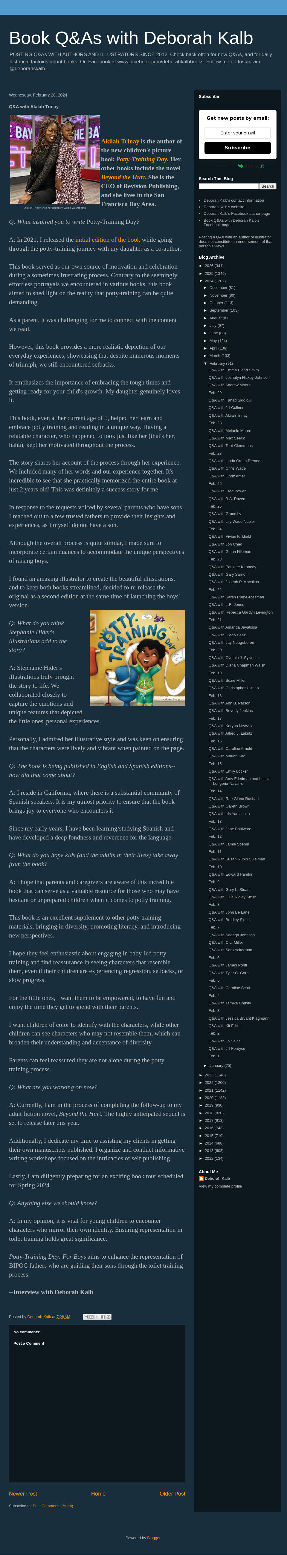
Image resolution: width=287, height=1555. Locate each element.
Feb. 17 (215, 718)
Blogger (153, 1538)
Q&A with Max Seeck (226, 438)
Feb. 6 (213, 957)
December (219, 287)
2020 (210, 1098)
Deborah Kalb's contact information (234, 200)
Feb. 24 (215, 529)
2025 (210, 273)
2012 (210, 1158)
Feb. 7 (213, 927)
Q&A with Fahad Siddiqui (229, 400)
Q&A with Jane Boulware (229, 829)
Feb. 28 (215, 423)
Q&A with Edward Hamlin (230, 874)
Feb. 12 (215, 836)
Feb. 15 (215, 764)
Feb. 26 (215, 483)
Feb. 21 (215, 620)
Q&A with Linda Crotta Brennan (235, 461)
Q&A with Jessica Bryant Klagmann (238, 1018)
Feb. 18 (215, 695)
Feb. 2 (213, 1033)
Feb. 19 (215, 673)
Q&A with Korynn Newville (230, 726)
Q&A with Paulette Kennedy (232, 567)
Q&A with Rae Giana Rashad (233, 798)
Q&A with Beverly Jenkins (230, 710)
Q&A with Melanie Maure (229, 430)
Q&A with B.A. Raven (226, 499)
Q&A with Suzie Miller (226, 680)
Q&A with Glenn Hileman (229, 551)
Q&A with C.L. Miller (225, 942)
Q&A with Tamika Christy (229, 1003)
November (219, 295)
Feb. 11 (215, 851)
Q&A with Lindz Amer (226, 476)
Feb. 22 (215, 589)
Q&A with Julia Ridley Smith (232, 897)
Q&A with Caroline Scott (229, 988)
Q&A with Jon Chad (225, 544)
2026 (210, 265)
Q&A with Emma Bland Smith (233, 370)
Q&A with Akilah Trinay (228, 415)
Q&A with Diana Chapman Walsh (236, 665)
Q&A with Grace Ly (224, 513)
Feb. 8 (213, 904)
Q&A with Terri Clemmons (230, 445)
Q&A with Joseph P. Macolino (233, 582)
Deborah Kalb (217, 1178)
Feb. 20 (215, 650)
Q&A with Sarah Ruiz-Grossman (236, 597)
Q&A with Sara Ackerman (230, 950)
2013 (210, 1150)
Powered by (237, 165)
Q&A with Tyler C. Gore (228, 973)
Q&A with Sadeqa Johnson (231, 935)
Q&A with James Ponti (227, 965)
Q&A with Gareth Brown (228, 806)
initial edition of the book (107, 239)
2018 (210, 1113)
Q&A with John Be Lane (228, 912)
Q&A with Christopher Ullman (233, 688)
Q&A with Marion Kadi (227, 756)
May (214, 340)
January (217, 1065)
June (214, 333)
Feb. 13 (215, 821)
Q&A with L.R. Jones (226, 604)
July (214, 325)
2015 (210, 1135)
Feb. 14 (215, 791)
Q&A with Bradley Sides (228, 919)
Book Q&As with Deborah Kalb (131, 38)
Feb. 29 (215, 392)
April (214, 348)
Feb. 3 (213, 1010)
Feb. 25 (215, 506)
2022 (210, 1082)
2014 (210, 1143)
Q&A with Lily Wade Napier (231, 521)
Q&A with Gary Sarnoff (228, 574)
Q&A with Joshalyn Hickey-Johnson (238, 377)
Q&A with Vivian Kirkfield (229, 536)
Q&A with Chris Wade (227, 468)
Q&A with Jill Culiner (225, 407)
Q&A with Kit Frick (223, 1026)
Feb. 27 (215, 453)
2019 (210, 1105)
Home (98, 1494)
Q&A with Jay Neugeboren (231, 642)
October (217, 303)
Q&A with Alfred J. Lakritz (230, 733)
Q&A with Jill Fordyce (226, 1048)
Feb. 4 (213, 995)
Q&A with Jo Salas (224, 1041)
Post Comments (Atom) (53, 1506)
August (216, 318)
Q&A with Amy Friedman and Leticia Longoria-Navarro (239, 781)
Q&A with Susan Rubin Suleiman (236, 859)
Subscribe (238, 148)
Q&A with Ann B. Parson (229, 703)
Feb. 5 (213, 980)
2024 (210, 281)
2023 (210, 1075)
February (218, 363)
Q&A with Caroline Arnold (230, 748)
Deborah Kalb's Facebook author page (237, 213)
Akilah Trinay (120, 141)
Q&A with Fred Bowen (227, 491)
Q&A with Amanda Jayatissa (232, 627)
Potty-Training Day (141, 159)
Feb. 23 (215, 559)
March (216, 355)
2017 (210, 1120)
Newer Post (23, 1494)
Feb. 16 (215, 741)
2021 (210, 1090)
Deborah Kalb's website (224, 207)
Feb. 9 (213, 882)
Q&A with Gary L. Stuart (229, 889)
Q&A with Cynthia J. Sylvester (234, 657)
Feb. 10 (215, 867)
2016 (210, 1128)
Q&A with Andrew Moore (229, 385)
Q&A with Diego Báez (226, 635)
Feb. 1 (213, 1056)
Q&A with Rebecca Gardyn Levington (240, 612)
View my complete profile (220, 1186)
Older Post (172, 1494)
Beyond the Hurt (123, 177)
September (220, 310)
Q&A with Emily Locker (228, 771)
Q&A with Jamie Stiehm (228, 844)
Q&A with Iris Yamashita (229, 813)
